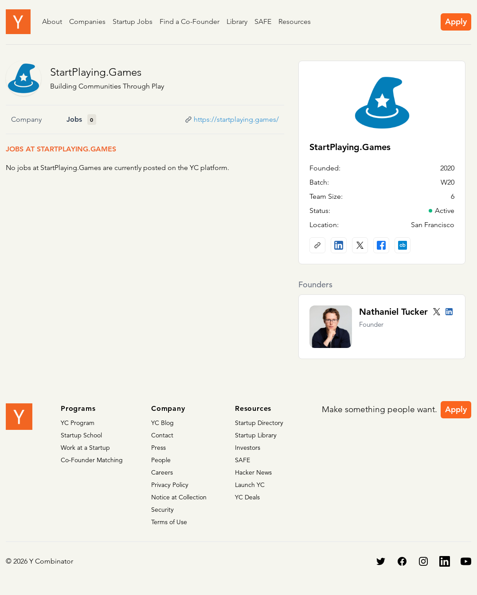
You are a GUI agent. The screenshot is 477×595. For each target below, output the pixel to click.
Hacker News (253, 472)
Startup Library (256, 435)
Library (237, 21)
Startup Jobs (132, 21)
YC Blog (162, 423)
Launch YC (250, 485)
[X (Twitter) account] (360, 245)
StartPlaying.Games (95, 72)
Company (26, 119)
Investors (247, 448)
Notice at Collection (179, 497)
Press (158, 448)
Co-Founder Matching (92, 460)
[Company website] (317, 245)
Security (162, 510)
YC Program (77, 423)
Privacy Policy (169, 485)
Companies (87, 21)
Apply (456, 21)
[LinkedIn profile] (339, 245)
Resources (294, 21)
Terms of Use (169, 522)
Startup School (81, 435)
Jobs (74, 119)
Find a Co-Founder (189, 21)
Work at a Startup (85, 448)
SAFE (262, 21)
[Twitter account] (436, 311)
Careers (162, 472)
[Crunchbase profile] (403, 245)
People (161, 460)
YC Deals (247, 497)
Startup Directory (259, 423)
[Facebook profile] (381, 245)
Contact (162, 435)
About (52, 21)
